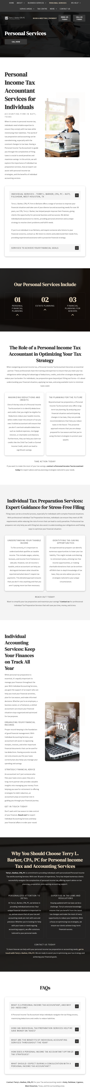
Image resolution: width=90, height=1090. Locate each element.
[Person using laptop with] (62, 725)
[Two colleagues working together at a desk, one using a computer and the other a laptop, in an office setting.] (62, 127)
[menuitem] (11, 3)
